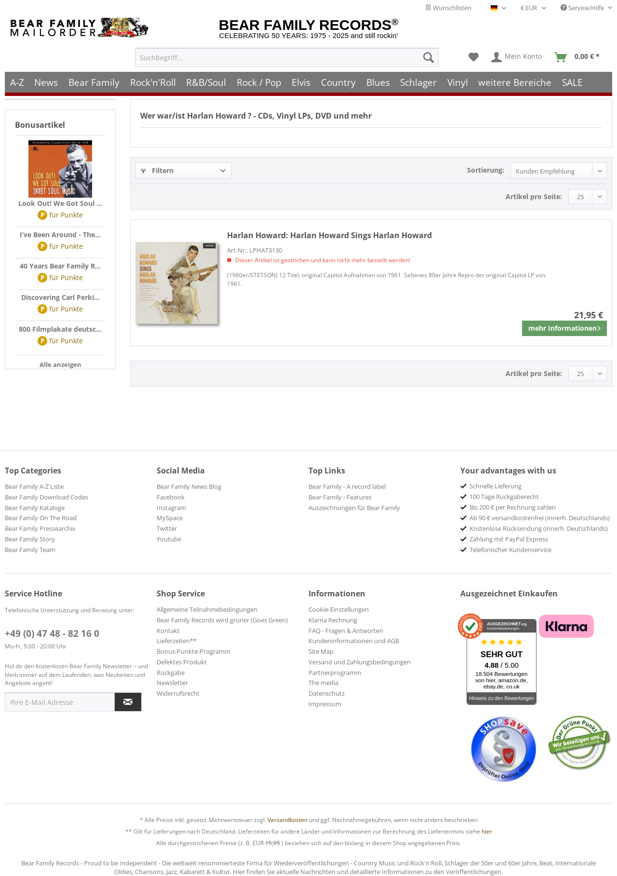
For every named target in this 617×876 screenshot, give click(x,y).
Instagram (171, 507)
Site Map (321, 651)
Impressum (324, 704)
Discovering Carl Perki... (60, 297)
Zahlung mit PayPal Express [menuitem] (508, 539)
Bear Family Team (30, 549)
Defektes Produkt (182, 662)
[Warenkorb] (579, 56)
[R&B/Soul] (206, 80)
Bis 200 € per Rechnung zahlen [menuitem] (512, 507)
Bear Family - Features (340, 497)
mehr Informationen (564, 326)
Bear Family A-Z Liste (34, 486)
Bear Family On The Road (41, 517)
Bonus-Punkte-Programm (193, 651)
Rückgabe (171, 672)
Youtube (169, 539)
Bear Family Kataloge (35, 507)
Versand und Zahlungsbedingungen (359, 662)
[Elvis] (301, 80)
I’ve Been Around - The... (60, 234)
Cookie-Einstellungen (338, 609)
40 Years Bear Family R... (60, 265)
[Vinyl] (457, 80)
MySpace (170, 517)
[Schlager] (418, 80)
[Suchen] (428, 56)
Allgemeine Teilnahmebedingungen (207, 609)
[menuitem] (287, 56)
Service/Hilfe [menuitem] (583, 7)
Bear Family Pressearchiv (40, 528)
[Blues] (378, 80)
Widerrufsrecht (178, 693)
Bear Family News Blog (189, 486)
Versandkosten (288, 820)
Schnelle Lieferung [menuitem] (495, 486)
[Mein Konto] (517, 56)
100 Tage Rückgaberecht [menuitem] (504, 496)
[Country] (338, 80)
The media (323, 682)
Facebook (171, 497)
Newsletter (172, 682)
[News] (46, 80)
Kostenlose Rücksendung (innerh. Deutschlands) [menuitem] (538, 528)
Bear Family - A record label (347, 486)
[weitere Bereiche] (515, 80)
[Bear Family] (94, 80)
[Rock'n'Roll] (153, 80)
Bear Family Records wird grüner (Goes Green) (222, 620)
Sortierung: (485, 170)
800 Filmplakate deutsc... (60, 329)
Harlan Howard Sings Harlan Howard (329, 235)
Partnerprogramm (334, 672)
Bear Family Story (30, 539)
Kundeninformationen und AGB (353, 640)
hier (487, 831)
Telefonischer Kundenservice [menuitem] (510, 549)
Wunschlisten (448, 7)
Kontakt (168, 630)
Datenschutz (326, 693)
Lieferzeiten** (177, 640)
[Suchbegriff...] (287, 56)
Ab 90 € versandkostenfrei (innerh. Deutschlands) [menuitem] (539, 517)
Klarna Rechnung (332, 620)
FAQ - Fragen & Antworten (345, 630)
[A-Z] (17, 80)
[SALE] (572, 80)
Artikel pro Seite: (534, 196)
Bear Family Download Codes (46, 497)
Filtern (157, 170)
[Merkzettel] (473, 56)
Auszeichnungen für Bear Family (354, 507)
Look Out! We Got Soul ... (60, 203)
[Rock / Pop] (259, 80)
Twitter (167, 528)
